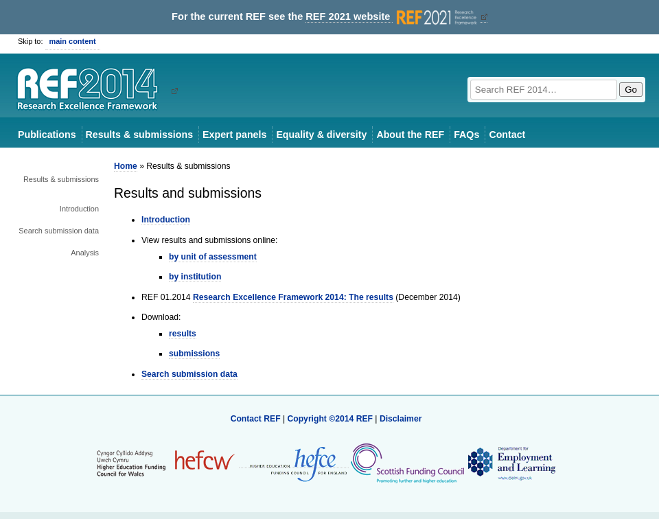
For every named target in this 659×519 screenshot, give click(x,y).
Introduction (79, 209)
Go (631, 89)
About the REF (410, 134)
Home (125, 166)
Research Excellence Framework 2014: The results (293, 297)
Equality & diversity (321, 134)
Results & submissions (139, 134)
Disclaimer (401, 419)
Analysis (85, 253)
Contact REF (256, 419)
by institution (195, 276)
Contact (507, 134)
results (182, 333)
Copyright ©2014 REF (331, 419)
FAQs (466, 134)
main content (72, 41)
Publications (47, 134)
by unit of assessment (213, 257)
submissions (194, 353)
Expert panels (234, 134)
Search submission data (59, 231)
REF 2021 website (392, 17)
